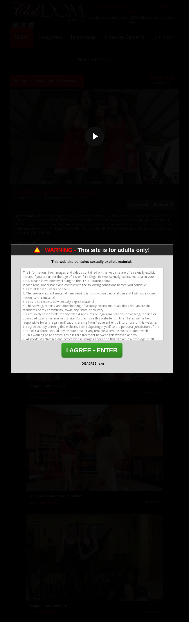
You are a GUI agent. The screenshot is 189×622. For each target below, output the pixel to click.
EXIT (101, 363)
